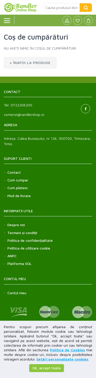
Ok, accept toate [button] (47, 368)
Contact (14, 172)
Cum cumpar (17, 180)
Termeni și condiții (22, 233)
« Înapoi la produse (30, 62)
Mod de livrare (19, 195)
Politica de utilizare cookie (28, 248)
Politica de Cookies (67, 350)
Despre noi (16, 225)
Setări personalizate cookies (62, 359)
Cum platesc (17, 188)
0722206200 (21, 105)
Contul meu (16, 293)
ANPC (12, 256)
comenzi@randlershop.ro (24, 114)
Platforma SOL (19, 263)
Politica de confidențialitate (30, 240)
